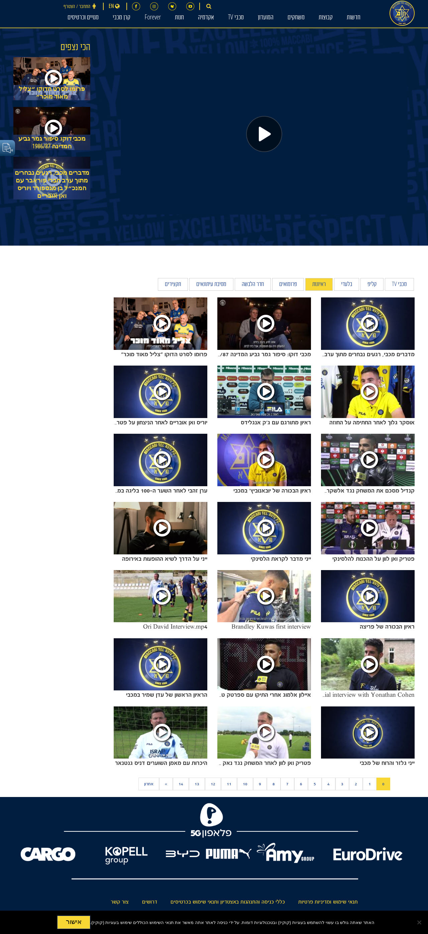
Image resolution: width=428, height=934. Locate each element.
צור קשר (120, 902)
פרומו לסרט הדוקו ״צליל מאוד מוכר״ (52, 92)
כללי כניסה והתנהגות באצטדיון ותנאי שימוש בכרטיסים (228, 902)
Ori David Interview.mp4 (175, 626)
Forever (152, 18)
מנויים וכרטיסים (83, 18)
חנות (179, 18)
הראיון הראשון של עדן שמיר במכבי (166, 694)
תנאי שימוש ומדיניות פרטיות (328, 902)
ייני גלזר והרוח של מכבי (387, 763)
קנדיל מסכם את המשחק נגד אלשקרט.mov (362, 490)
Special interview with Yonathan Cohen (363, 694)
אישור (74, 922)
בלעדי (346, 284)
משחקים (296, 18)
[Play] (264, 134)
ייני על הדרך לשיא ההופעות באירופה (164, 558)
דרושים (149, 902)
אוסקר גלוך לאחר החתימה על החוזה (372, 422)
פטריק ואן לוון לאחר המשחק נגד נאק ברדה (259, 763)
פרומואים (288, 284)
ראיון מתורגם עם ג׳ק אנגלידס (276, 422)
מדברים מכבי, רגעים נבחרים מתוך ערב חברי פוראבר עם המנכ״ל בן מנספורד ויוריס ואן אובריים (52, 184)
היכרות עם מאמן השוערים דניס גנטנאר (161, 763)
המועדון (266, 18)
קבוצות (326, 18)
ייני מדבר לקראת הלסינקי (281, 558)
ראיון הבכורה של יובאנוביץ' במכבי (272, 490)
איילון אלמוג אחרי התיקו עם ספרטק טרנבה (260, 694)
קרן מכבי (121, 18)
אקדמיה (206, 18)
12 (213, 784)
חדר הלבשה (253, 284)
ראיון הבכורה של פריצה (387, 626)
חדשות (353, 18)
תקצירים (173, 284)
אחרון (148, 784)
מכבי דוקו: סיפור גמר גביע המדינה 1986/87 (52, 142)
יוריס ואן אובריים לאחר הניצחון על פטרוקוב (157, 422)
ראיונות (319, 284)
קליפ (372, 284)
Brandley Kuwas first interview (271, 626)
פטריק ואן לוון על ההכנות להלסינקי (373, 558)
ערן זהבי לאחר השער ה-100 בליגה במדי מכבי (153, 490)
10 (245, 784)
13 (197, 784)
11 (229, 784)
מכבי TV (236, 18)
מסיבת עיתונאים (211, 284)
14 (181, 784)
